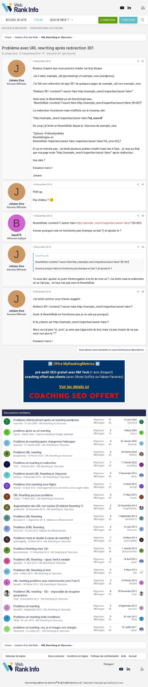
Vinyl (15, 599)
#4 (143, 247)
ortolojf (17, 488)
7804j (16, 620)
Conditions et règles (77, 656)
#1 (143, 61)
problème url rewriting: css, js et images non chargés (44, 627)
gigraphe (17, 563)
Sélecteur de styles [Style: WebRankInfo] (15, 656)
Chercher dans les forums (46, 28)
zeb (135, 573)
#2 (143, 184)
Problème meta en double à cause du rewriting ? (42, 538)
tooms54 (18, 423)
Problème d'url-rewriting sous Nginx (34, 484)
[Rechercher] (142, 19)
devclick (17, 609)
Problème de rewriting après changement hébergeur (44, 441)
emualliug (132, 465)
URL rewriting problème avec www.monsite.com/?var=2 (46, 581)
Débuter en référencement (59, 520)
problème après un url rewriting (31, 430)
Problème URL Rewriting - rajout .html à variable (41, 559)
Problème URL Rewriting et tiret (32, 570)
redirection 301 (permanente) (61, 53)
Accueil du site (16, 20)
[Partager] (138, 61)
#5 (143, 291)
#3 (143, 216)
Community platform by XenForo (53, 683)
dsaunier (17, 445)
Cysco (16, 434)
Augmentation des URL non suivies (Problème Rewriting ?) (48, 506)
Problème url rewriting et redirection (34, 463)
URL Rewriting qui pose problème (33, 495)
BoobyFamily (19, 456)
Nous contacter (56, 656)
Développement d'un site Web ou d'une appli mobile (63, 488)
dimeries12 (19, 520)
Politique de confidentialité (105, 656)
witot (15, 573)
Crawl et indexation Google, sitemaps (54, 434)
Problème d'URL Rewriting (28, 527)
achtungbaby (19, 541)
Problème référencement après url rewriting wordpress (46, 420)
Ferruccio (18, 530)
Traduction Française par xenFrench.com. (103, 683)
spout (134, 476)
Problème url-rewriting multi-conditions (36, 617)
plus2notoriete (20, 552)
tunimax (17, 477)
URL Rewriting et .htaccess (52, 423)
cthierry (133, 455)
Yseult (16, 498)
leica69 (17, 584)
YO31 (16, 466)
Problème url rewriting (26, 606)
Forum (38, 20)
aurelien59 (18, 509)
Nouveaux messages (14, 28)
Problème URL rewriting (27, 452)
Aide (123, 656)
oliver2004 (18, 631)
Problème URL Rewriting (27, 516)
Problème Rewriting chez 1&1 (31, 548)
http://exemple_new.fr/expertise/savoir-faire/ (103, 223)
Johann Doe (11, 53)
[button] (72, 19)
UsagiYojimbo (130, 508)
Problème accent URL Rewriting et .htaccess (39, 473)
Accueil (133, 656)
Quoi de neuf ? (59, 20)
